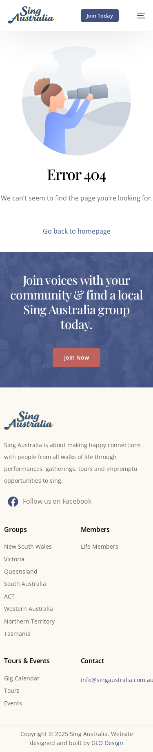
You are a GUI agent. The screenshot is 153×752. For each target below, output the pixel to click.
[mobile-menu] (137, 15)
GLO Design (107, 743)
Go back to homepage (77, 231)
